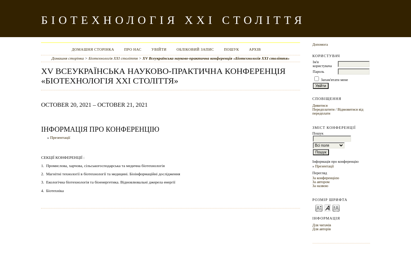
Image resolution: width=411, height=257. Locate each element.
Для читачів (322, 225)
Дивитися (320, 105)
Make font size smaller (319, 207)
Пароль (318, 72)
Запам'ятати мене (334, 80)
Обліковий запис (195, 49)
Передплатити (324, 109)
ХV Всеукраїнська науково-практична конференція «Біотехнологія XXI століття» (215, 58)
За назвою (321, 186)
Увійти (159, 49)
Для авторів (322, 229)
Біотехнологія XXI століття (113, 58)
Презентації (324, 166)
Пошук (231, 49)
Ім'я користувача (322, 64)
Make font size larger (336, 207)
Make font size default (327, 207)
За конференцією (326, 178)
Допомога (320, 44)
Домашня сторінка (93, 49)
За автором (321, 182)
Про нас (133, 49)
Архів (255, 49)
